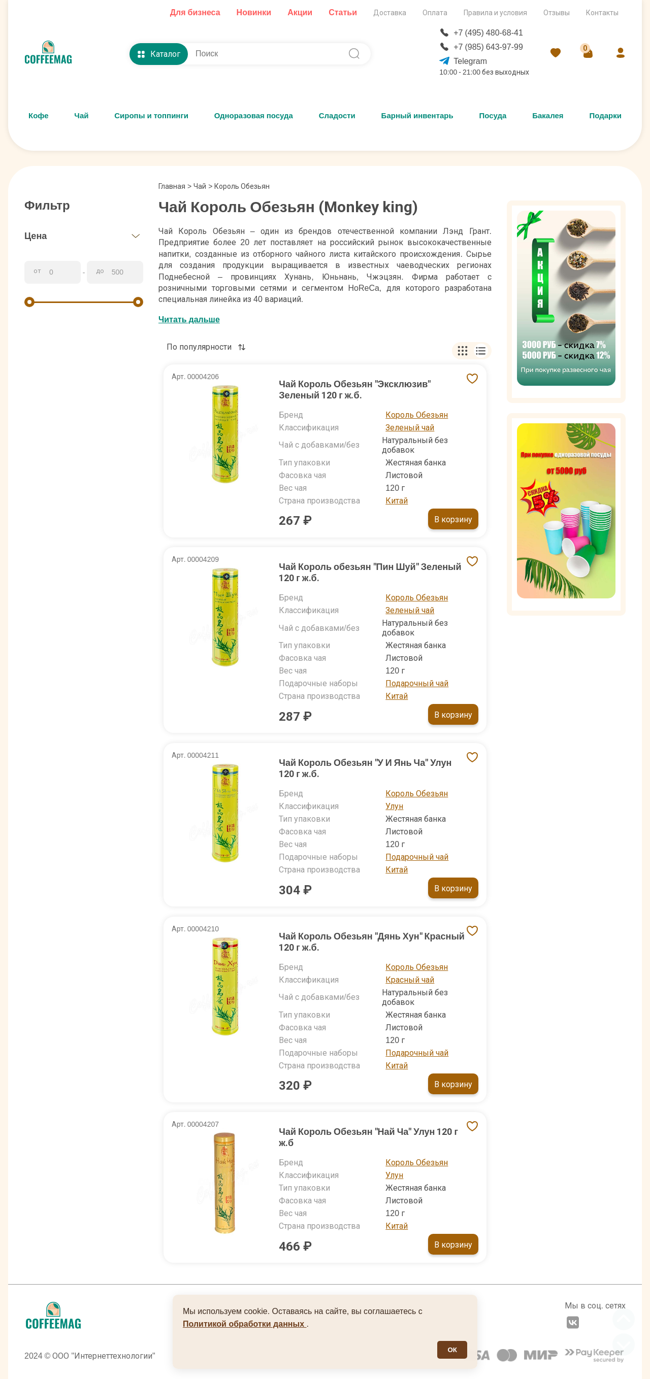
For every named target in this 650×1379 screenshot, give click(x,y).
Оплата (434, 13)
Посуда (493, 115)
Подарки (605, 115)
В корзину (453, 519)
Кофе (38, 115)
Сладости (337, 115)
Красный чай (409, 980)
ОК (452, 1350)
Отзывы (556, 13)
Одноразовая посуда (253, 115)
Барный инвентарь (417, 115)
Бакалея (547, 115)
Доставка (389, 13)
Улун (394, 806)
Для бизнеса (195, 12)
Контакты (602, 13)
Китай (396, 501)
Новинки (254, 12)
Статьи (343, 12)
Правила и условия (495, 13)
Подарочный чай (416, 683)
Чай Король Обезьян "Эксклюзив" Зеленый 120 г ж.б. (355, 389)
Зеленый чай (409, 427)
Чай (81, 115)
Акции (299, 12)
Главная (174, 186)
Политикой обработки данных (245, 1324)
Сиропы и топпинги (151, 115)
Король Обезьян (416, 415)
